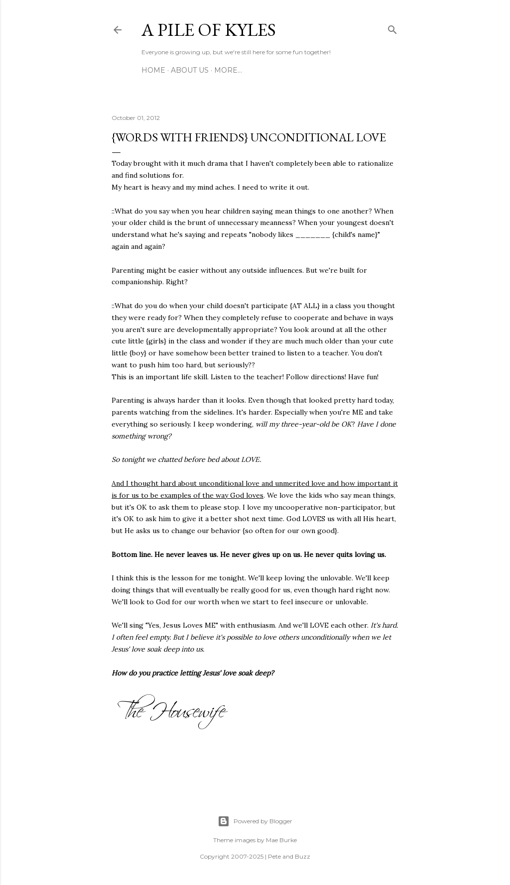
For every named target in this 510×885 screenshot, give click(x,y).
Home (153, 70)
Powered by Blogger (255, 821)
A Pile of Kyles (208, 29)
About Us (190, 70)
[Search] (392, 28)
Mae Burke (281, 840)
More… (228, 70)
